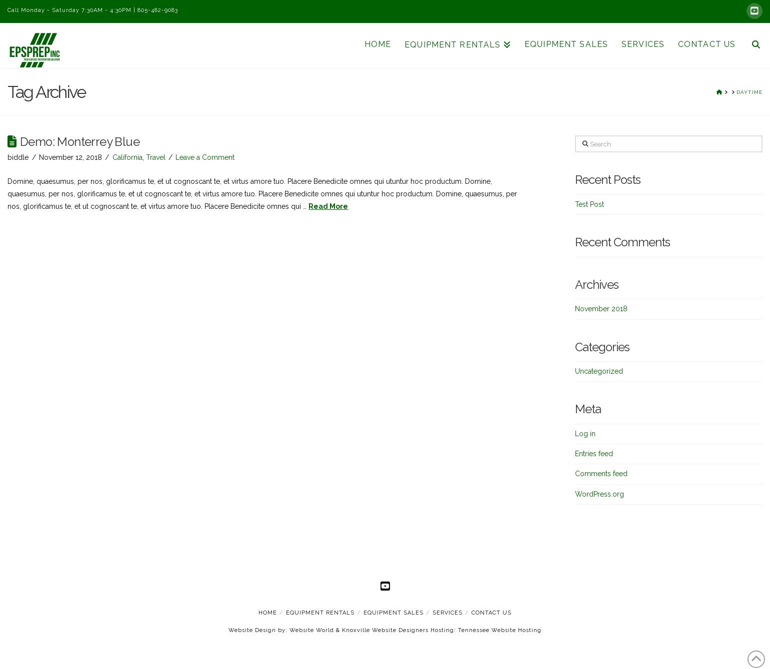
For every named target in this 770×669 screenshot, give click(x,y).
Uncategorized (599, 371)
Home (267, 613)
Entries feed (594, 454)
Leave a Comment (205, 157)
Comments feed (601, 474)
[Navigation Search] (752, 45)
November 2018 (601, 309)
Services (447, 613)
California (127, 157)
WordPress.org (599, 494)
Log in (585, 434)
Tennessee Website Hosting (500, 630)
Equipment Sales (394, 613)
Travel (156, 157)
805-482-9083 (158, 10)
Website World (312, 630)
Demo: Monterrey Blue (80, 142)
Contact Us (492, 613)
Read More (328, 206)
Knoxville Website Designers (385, 630)
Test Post (589, 204)
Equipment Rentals (320, 613)
